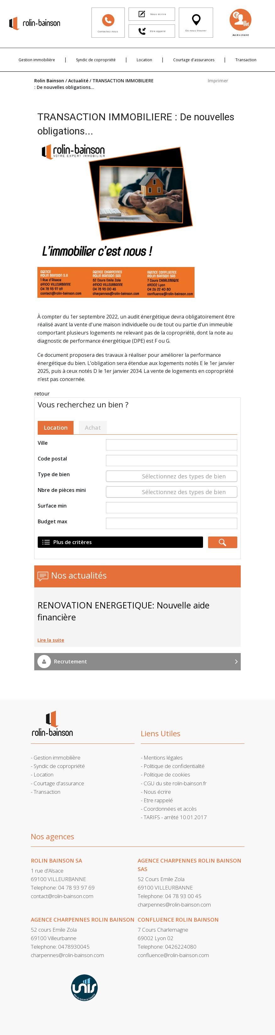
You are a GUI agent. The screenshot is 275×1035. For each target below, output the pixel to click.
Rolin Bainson (49, 81)
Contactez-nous (108, 22)
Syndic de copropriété (96, 60)
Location (144, 60)
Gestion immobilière (37, 60)
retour (42, 393)
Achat (93, 427)
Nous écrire (157, 791)
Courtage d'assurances (193, 60)
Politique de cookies (167, 774)
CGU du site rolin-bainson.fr (175, 783)
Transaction (245, 60)
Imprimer (218, 81)
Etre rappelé (158, 800)
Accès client (240, 22)
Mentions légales (163, 757)
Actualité (78, 81)
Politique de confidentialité (174, 766)
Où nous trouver (195, 22)
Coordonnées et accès (170, 808)
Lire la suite (50, 640)
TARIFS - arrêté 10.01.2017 (175, 817)
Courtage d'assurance (59, 783)
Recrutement (137, 661)
